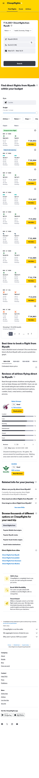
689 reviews (15, 470)
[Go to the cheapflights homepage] (14, 3)
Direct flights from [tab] (9, 525)
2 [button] (14, 334)
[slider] (36, 113)
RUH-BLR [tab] (16, 361)
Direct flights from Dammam (11, 561)
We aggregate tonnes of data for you (20, 633)
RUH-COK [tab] (7, 361)
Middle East (17, 645)
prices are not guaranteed (9, 623)
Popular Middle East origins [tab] (12, 530)
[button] (3, 3)
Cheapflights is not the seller (20, 629)
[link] (17, 411)
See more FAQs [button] (20, 507)
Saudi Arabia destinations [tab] (11, 544)
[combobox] (8, 30)
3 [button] (19, 334)
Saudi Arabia (25, 645)
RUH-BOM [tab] (26, 361)
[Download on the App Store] (19, 715)
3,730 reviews (16, 407)
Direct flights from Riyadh (10, 555)
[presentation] (11, 25)
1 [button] (10, 334)
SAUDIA (14, 464)
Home (9, 645)
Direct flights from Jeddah (10, 558)
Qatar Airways (16, 401)
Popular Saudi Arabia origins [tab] (12, 540)
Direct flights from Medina (11, 563)
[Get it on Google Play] (6, 715)
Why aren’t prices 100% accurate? (20, 637)
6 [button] (28, 334)
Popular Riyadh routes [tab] (10, 535)
